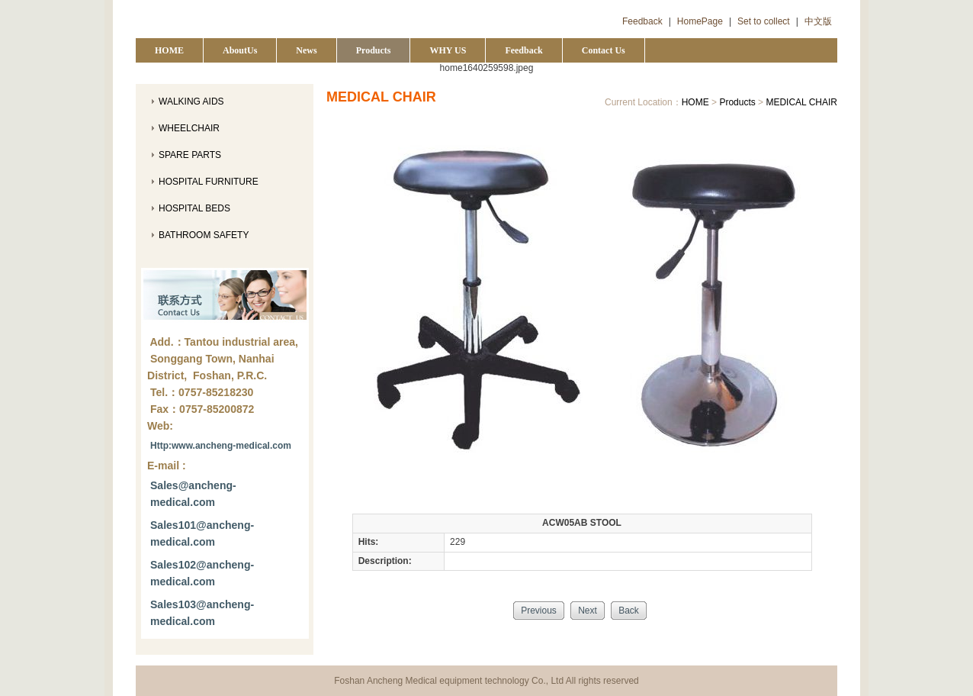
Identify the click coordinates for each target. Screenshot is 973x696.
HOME (169, 50)
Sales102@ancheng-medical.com (202, 573)
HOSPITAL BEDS (194, 208)
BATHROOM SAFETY (204, 235)
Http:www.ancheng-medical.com (220, 445)
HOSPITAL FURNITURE (209, 181)
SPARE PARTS (190, 155)
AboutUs (240, 50)
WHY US (447, 50)
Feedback (642, 21)
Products (373, 50)
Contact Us (603, 50)
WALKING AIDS (191, 101)
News (306, 50)
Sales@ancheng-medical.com (193, 493)
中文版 (818, 21)
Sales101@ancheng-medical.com (202, 533)
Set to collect (763, 21)
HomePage (700, 21)
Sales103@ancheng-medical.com (202, 612)
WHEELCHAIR (189, 128)
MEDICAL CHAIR (801, 102)
